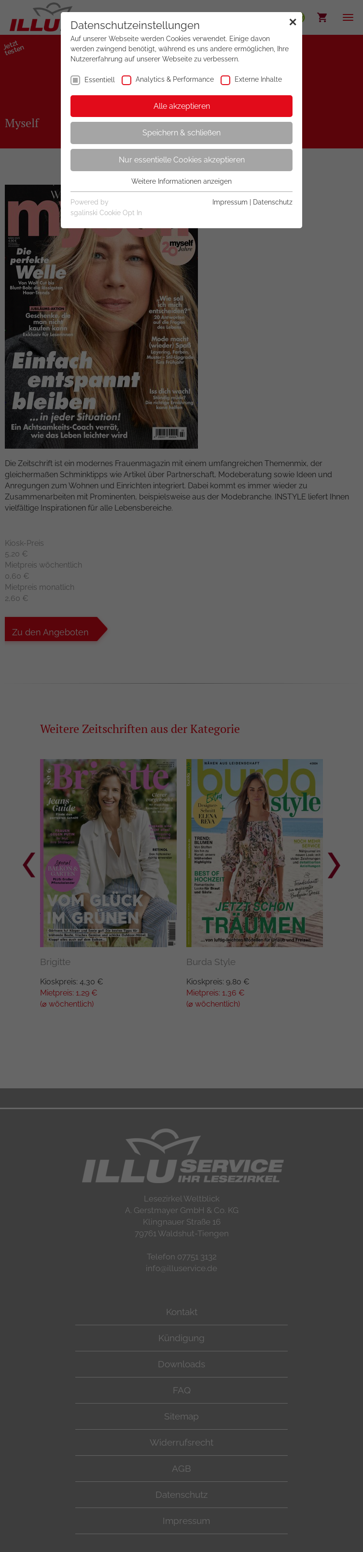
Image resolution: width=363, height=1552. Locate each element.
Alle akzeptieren (182, 106)
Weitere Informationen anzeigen (181, 181)
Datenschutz (273, 202)
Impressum (230, 202)
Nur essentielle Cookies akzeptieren (182, 159)
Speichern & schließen (181, 132)
